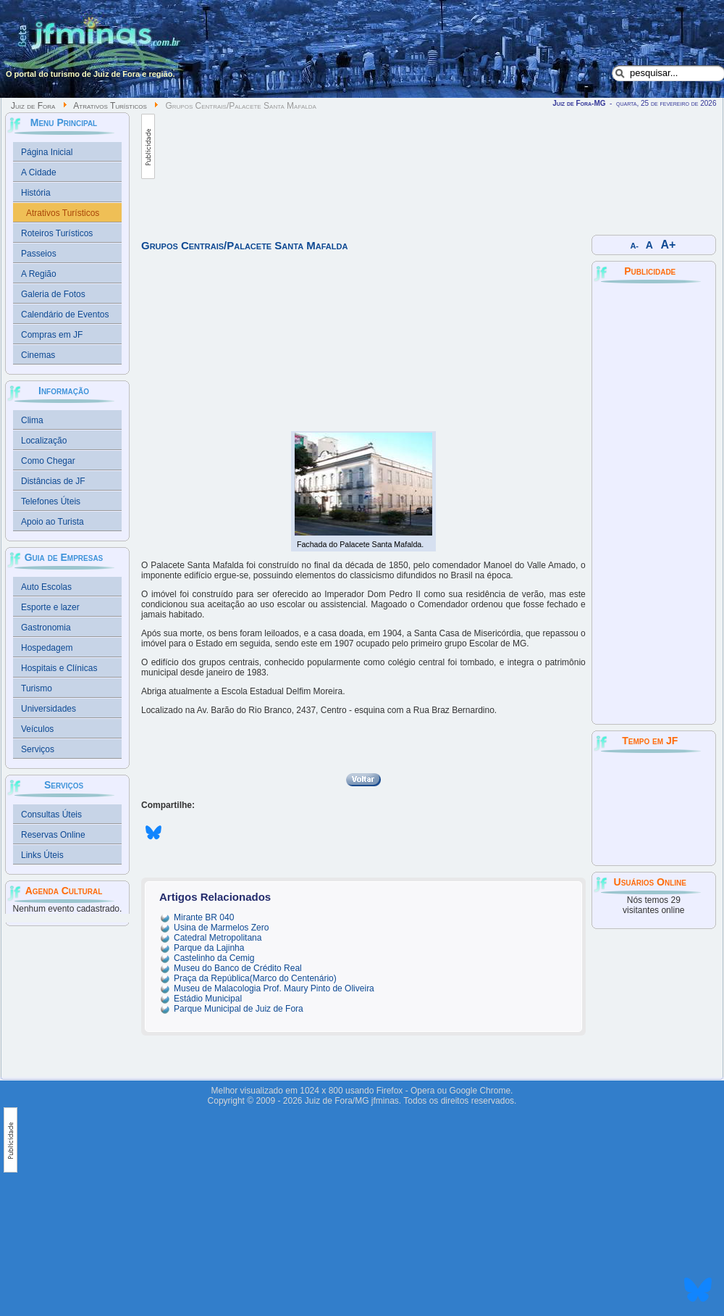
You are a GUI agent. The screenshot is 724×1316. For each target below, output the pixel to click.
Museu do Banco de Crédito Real (238, 968)
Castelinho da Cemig (214, 958)
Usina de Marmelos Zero (221, 928)
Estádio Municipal (208, 999)
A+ (668, 244)
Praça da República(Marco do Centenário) (255, 978)
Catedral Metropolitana (217, 938)
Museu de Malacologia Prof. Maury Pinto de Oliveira (274, 988)
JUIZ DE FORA (653, 808)
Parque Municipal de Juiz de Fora (238, 1009)
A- (634, 245)
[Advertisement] (222, 168)
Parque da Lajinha (209, 948)
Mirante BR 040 (204, 917)
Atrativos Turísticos (109, 106)
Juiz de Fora (33, 106)
